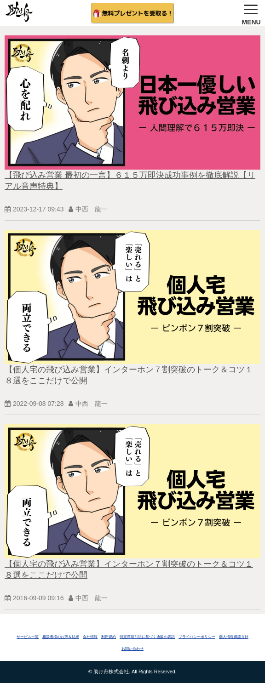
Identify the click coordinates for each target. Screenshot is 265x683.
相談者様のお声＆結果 (60, 637)
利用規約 (108, 637)
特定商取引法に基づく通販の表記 (147, 637)
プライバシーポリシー (197, 637)
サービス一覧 (28, 637)
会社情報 (90, 637)
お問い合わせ (132, 649)
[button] (251, 13)
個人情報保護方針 (233, 637)
